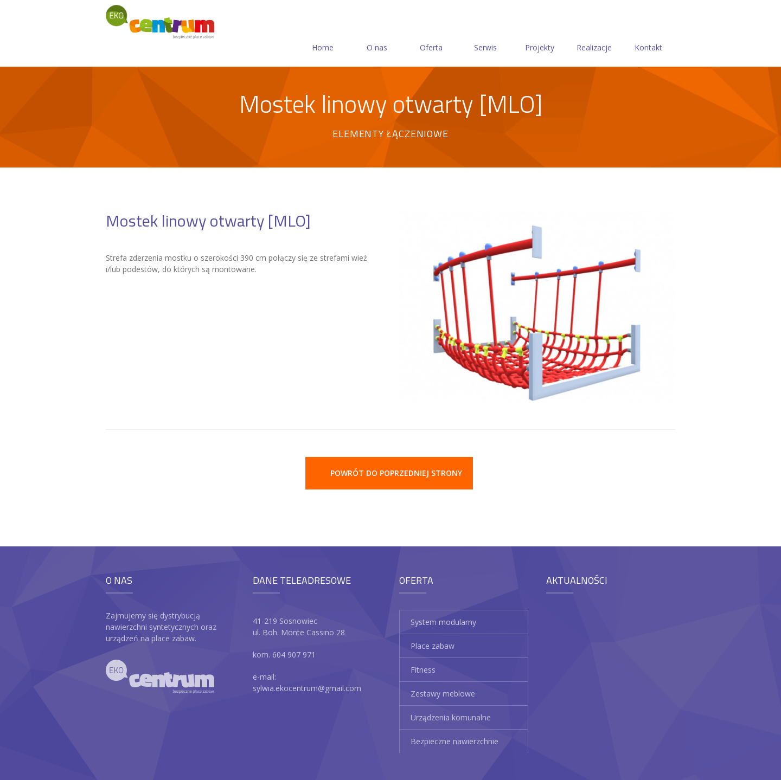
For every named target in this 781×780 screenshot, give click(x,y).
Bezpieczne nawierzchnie (454, 741)
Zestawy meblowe (443, 693)
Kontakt (648, 34)
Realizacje (594, 34)
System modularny (443, 622)
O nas (377, 34)
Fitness (423, 670)
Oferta (431, 34)
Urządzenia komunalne (451, 717)
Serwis (485, 34)
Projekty (539, 34)
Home (323, 34)
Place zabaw (432, 646)
